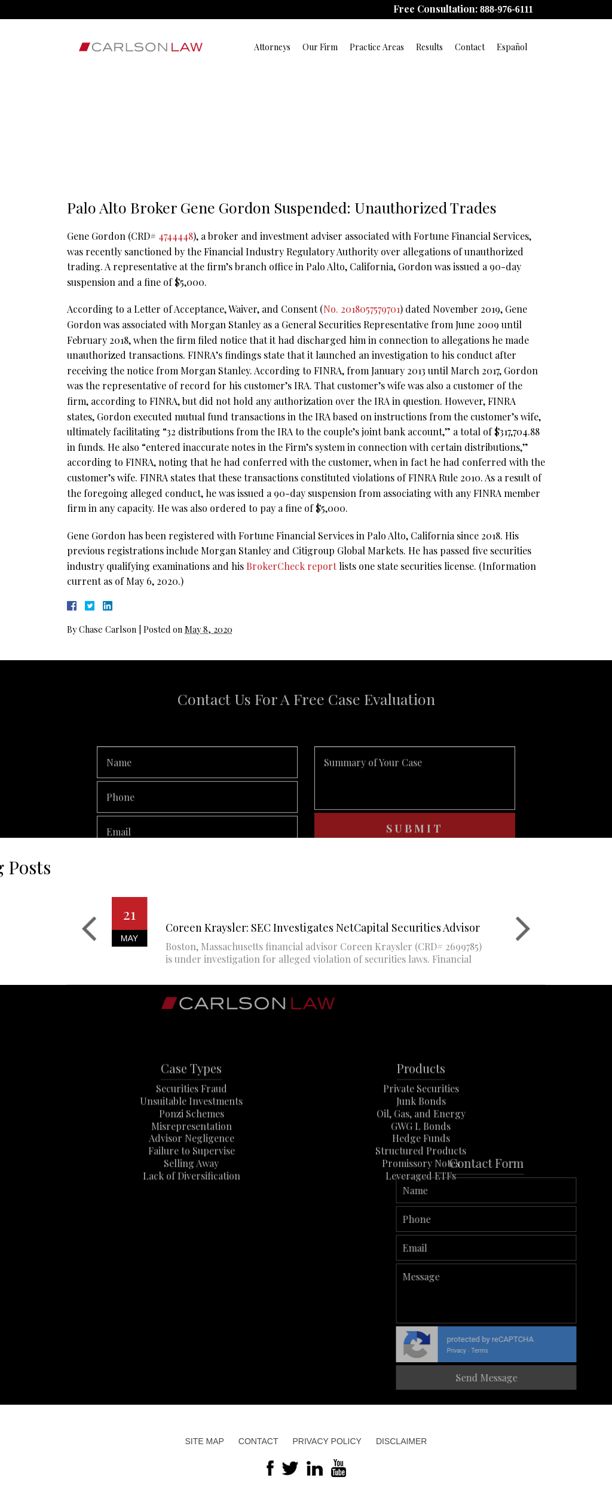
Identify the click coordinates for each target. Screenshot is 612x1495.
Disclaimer (401, 1441)
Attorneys (272, 47)
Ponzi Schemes (191, 1153)
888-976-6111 (506, 9)
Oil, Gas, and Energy (421, 1153)
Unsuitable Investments (191, 1140)
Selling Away (191, 1203)
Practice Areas (377, 47)
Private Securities (421, 1128)
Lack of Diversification (191, 1215)
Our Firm (320, 47)
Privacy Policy (326, 1441)
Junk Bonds (421, 1140)
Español (512, 47)
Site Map (204, 1441)
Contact (470, 47)
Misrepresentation (191, 1166)
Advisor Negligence (191, 1177)
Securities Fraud (191, 1128)
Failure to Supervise (191, 1190)
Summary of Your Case (414, 809)
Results (429, 47)
